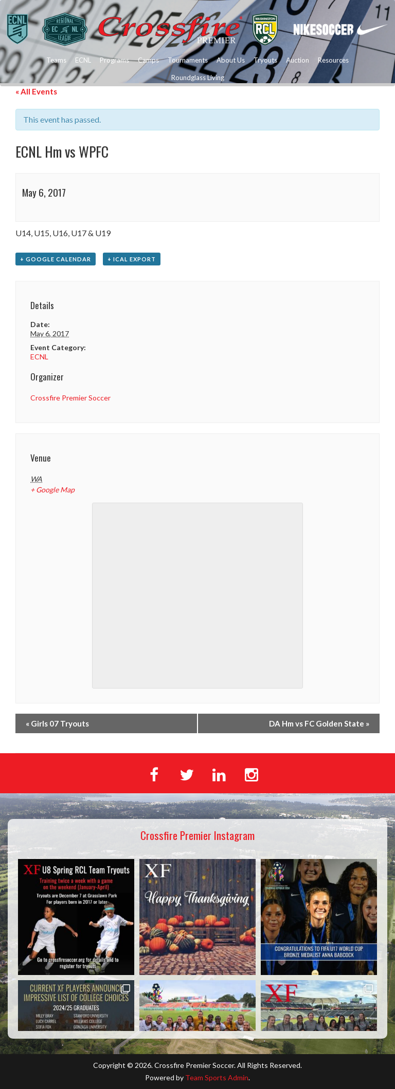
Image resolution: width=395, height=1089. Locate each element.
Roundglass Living (197, 77)
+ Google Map (52, 489)
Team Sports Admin (216, 1077)
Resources (333, 60)
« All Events (36, 91)
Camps (148, 60)
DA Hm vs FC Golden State (319, 723)
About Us (231, 60)
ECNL (83, 60)
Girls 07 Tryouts (57, 723)
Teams (56, 60)
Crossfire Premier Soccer (70, 397)
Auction (297, 60)
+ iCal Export (131, 259)
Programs (114, 60)
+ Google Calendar (55, 259)
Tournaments (188, 60)
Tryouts (265, 60)
